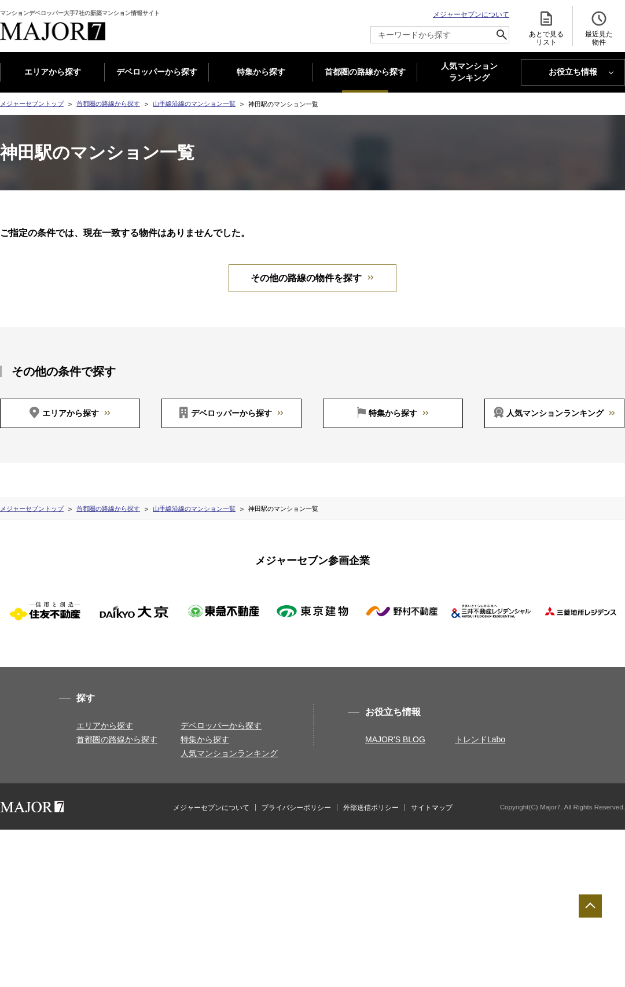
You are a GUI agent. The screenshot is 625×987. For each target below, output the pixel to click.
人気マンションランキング (555, 413)
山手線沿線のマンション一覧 (194, 103)
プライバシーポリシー (296, 808)
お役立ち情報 (573, 71)
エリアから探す (52, 71)
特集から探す (261, 71)
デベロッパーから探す (156, 71)
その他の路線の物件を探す (306, 278)
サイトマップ (432, 808)
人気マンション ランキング (469, 72)
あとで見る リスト (546, 28)
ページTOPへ (590, 906)
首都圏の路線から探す (365, 71)
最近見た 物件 (599, 28)
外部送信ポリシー (371, 808)
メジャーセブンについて (471, 14)
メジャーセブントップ (32, 103)
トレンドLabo (480, 739)
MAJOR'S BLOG (395, 739)
